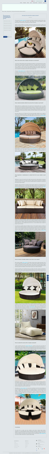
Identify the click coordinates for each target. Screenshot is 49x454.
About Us (44, 2)
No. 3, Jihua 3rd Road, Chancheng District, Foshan (41, 441)
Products (24, 2)
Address (39, 440)
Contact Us (40, 2)
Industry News (9, 11)
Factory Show (35, 2)
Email (39, 443)
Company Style (27, 443)
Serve (26, 447)
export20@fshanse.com (41, 444)
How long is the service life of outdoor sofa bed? (18, 11)
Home (21, 2)
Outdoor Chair (16, 443)
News (28, 2)
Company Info (27, 442)
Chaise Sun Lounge (16, 446)
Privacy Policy (16, 447)
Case (31, 2)
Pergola (15, 442)
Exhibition (26, 446)
